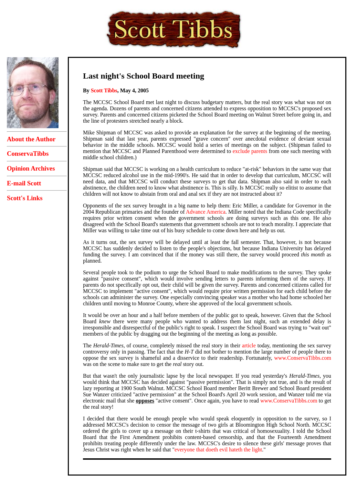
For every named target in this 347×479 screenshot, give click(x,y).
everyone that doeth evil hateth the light (218, 449)
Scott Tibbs (104, 90)
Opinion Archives (31, 168)
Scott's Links (24, 198)
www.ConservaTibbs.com (302, 358)
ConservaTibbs (28, 153)
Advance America (205, 212)
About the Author (31, 139)
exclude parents (250, 151)
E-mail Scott (24, 183)
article (249, 345)
